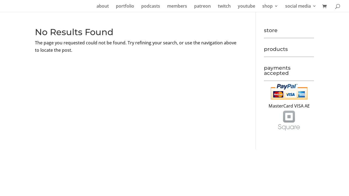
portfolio (125, 6)
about (103, 6)
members (177, 6)
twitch (224, 6)
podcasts (150, 6)
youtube (246, 6)
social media (298, 6)
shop (267, 6)
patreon (202, 6)
